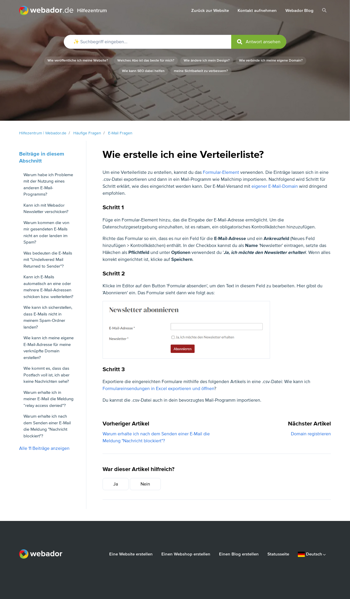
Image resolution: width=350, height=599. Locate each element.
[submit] (258, 42)
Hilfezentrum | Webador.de (42, 133)
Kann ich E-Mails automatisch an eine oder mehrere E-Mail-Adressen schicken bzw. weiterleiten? (48, 286)
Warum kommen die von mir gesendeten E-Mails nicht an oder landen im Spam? (46, 232)
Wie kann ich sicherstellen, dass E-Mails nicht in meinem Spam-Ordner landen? (47, 317)
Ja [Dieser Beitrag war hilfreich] (115, 484)
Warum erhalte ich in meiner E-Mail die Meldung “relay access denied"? (48, 399)
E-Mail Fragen (120, 133)
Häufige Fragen (87, 133)
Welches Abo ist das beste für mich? (145, 60)
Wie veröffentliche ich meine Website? (78, 60)
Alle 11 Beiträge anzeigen (44, 448)
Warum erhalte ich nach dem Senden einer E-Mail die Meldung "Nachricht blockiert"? (47, 426)
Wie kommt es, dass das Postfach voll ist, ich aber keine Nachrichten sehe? (46, 375)
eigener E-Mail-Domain (274, 186)
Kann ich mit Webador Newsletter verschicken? (45, 208)
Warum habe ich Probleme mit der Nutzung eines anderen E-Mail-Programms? (48, 184)
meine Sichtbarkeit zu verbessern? (201, 71)
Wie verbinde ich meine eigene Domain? (271, 60)
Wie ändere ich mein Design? (207, 60)
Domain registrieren (311, 434)
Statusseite (278, 554)
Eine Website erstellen (131, 554)
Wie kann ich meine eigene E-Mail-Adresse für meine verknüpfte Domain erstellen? (48, 347)
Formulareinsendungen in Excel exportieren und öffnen (158, 388)
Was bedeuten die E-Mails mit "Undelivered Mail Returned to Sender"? (47, 259)
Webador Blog (299, 10)
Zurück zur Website (210, 10)
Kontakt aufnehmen (257, 10)
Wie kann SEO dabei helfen (143, 71)
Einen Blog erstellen (239, 554)
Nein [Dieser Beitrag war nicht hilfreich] (145, 484)
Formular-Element (221, 172)
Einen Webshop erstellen (185, 554)
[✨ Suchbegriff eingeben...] (175, 42)
